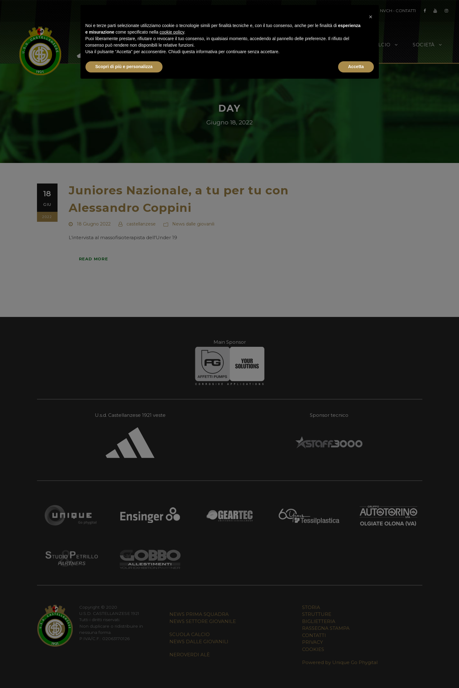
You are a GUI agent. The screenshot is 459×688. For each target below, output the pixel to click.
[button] (371, 15)
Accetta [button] (356, 66)
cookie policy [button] (171, 32)
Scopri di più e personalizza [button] (124, 66)
